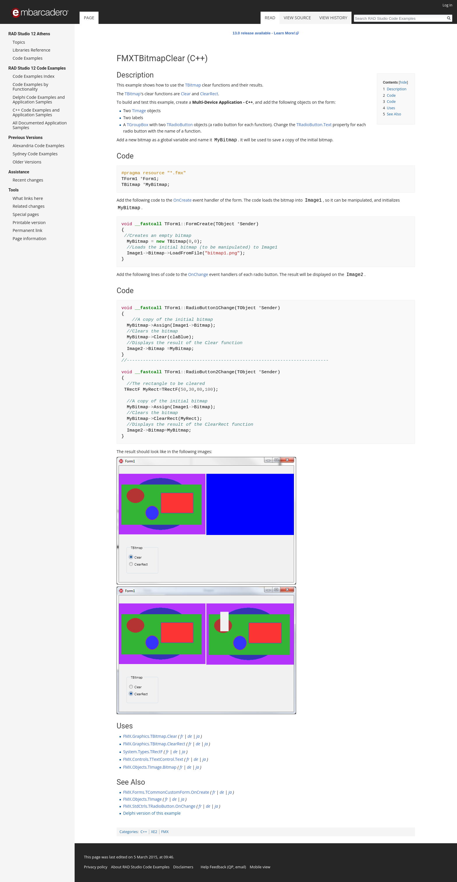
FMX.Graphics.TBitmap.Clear (150, 736)
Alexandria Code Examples (38, 145)
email (240, 866)
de (190, 736)
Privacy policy (95, 866)
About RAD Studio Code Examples (140, 866)
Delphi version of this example (151, 813)
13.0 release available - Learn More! (264, 33)
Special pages (26, 214)
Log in (447, 5)
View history (333, 17)
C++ (143, 831)
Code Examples (28, 58)
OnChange (198, 275)
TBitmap (193, 85)
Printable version (29, 222)
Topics (19, 42)
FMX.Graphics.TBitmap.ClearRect (154, 744)
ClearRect (209, 93)
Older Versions (27, 162)
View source (297, 17)
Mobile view (260, 866)
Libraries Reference (31, 50)
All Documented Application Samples (40, 125)
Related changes (29, 206)
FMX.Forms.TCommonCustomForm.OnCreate (166, 792)
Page (89, 17)
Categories (128, 831)
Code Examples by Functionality (30, 87)
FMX (164, 831)
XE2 (154, 831)
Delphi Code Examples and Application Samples (39, 99)
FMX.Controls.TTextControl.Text (153, 759)
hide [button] (403, 82)
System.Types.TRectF (143, 751)
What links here (28, 198)
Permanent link (27, 230)
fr (181, 736)
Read (270, 17)
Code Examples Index (34, 76)
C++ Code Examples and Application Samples (36, 112)
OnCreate (182, 200)
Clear (186, 93)
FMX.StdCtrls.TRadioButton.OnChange (159, 806)
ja (198, 736)
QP (230, 866)
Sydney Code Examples (35, 153)
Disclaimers (183, 866)
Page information (29, 238)
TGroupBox (137, 124)
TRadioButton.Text (314, 124)
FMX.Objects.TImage (142, 799)
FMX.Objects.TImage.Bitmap (149, 767)
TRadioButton (180, 124)
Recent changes (28, 180)
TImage (139, 110)
